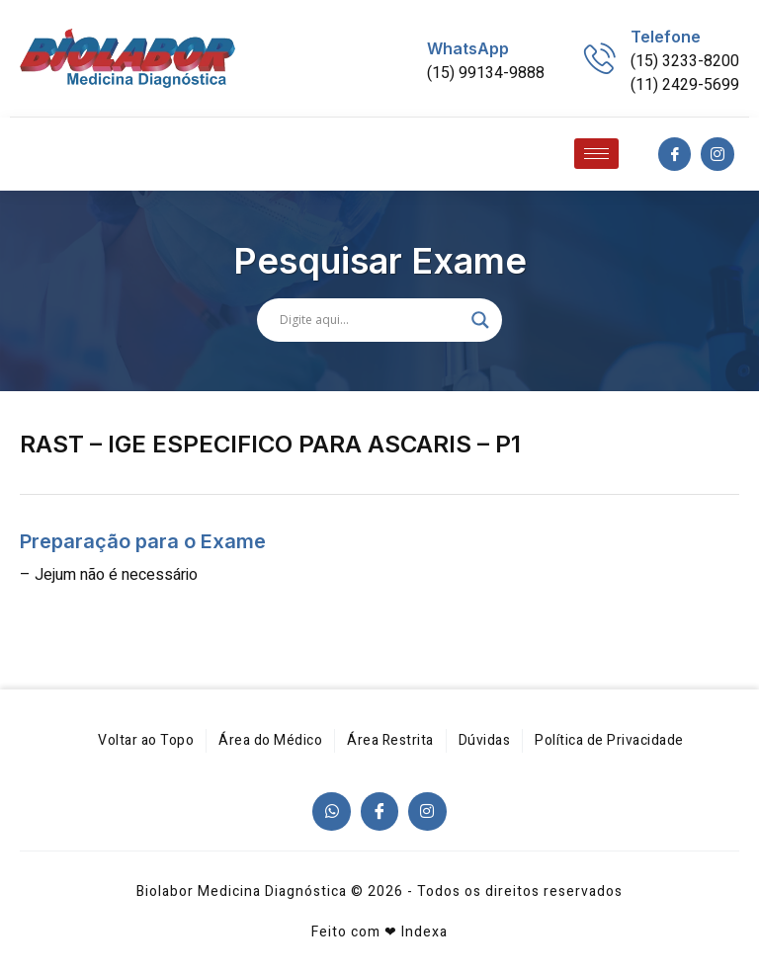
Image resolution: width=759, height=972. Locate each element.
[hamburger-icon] (596, 153)
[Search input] (371, 320)
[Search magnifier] (480, 320)
